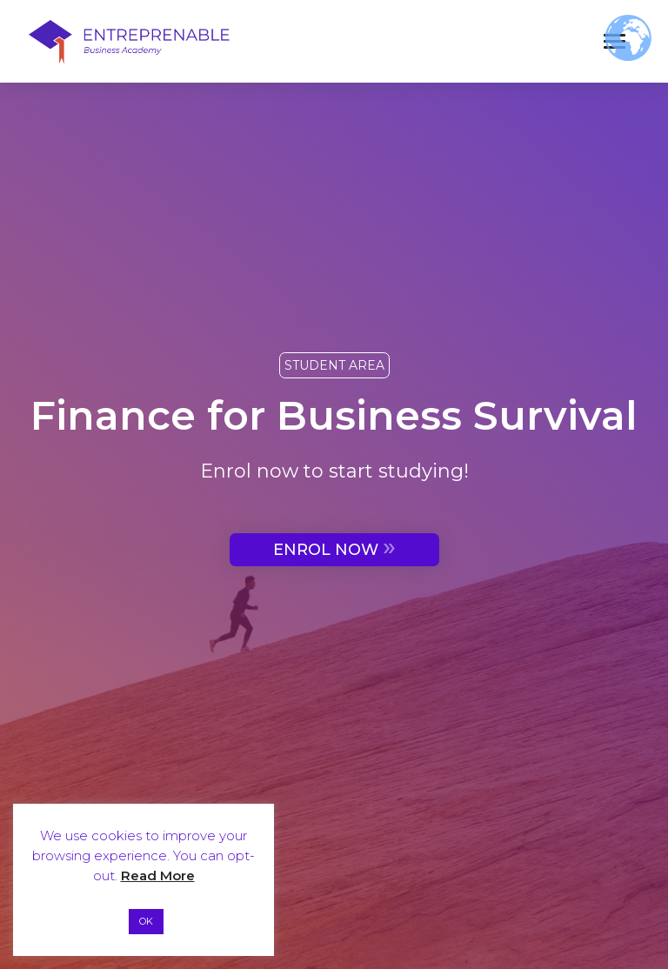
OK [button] (146, 921)
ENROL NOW (334, 547)
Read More (158, 875)
